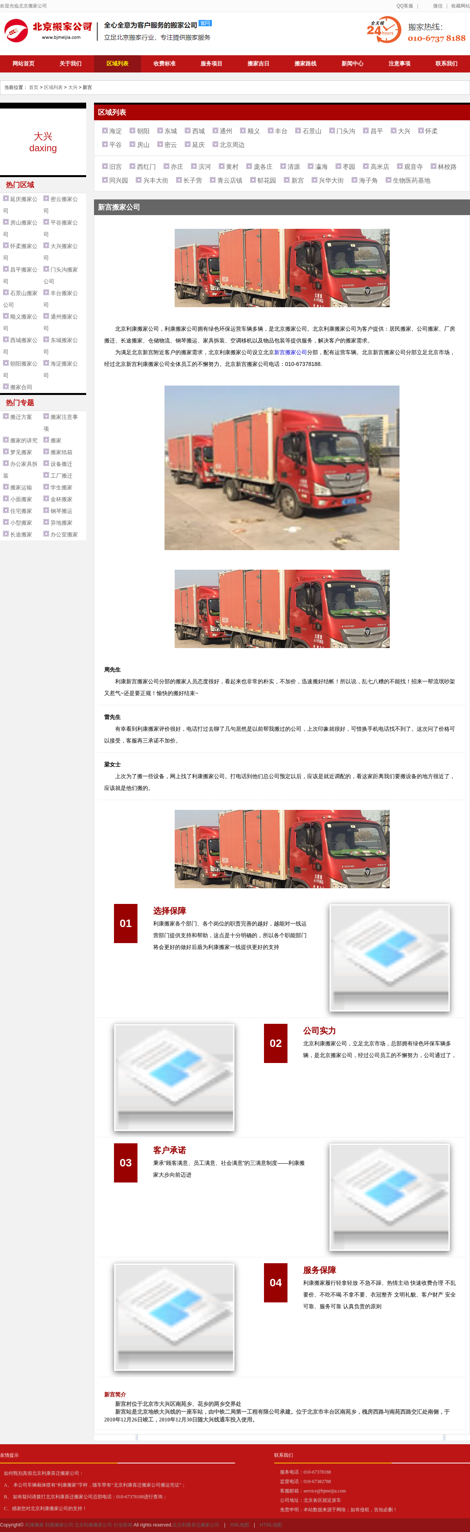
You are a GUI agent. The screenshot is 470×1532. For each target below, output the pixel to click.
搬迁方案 (21, 417)
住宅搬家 (21, 511)
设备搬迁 (61, 464)
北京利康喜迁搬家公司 (195, 1525)
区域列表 (117, 63)
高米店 (380, 166)
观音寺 (413, 166)
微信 (438, 6)
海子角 (368, 180)
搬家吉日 (258, 63)
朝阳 (143, 131)
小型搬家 (21, 523)
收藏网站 (460, 6)
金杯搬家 (61, 499)
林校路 (447, 166)
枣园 (349, 166)
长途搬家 (21, 534)
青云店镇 (229, 180)
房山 (143, 144)
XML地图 (239, 1525)
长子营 (192, 180)
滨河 (205, 166)
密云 (170, 144)
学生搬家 (61, 487)
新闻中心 (352, 63)
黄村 (232, 166)
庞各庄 (263, 166)
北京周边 (232, 144)
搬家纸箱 (61, 452)
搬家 (56, 440)
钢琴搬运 (61, 511)
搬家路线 (305, 63)
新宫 (297, 180)
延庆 (198, 144)
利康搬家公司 (59, 1525)
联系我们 (446, 63)
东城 (170, 131)
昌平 (377, 131)
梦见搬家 (21, 452)
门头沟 (345, 131)
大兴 (73, 87)
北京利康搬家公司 (93, 1525)
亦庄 (177, 166)
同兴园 (118, 180)
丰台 (281, 131)
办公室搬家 (64, 534)
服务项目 (211, 63)
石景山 (312, 131)
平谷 (115, 144)
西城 (198, 131)
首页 (33, 87)
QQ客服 (404, 6)
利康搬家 (34, 1525)
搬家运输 (21, 487)
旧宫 (115, 166)
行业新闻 (123, 1525)
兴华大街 (331, 180)
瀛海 (321, 166)
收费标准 (164, 63)
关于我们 (70, 63)
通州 (226, 131)
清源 (293, 166)
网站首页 (23, 63)
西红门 (146, 166)
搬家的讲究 (24, 440)
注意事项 (399, 63)
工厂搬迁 (61, 476)
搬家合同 (21, 387)
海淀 (115, 131)
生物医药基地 (411, 180)
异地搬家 (61, 523)
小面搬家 (21, 499)
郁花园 (266, 180)
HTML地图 (271, 1525)
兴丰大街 (155, 180)
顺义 (254, 131)
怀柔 (431, 131)
